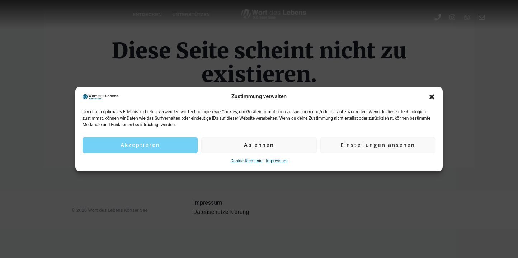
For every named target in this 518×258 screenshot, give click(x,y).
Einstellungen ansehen (378, 145)
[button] (431, 96)
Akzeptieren (140, 145)
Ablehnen (259, 145)
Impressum (276, 160)
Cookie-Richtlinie (246, 160)
